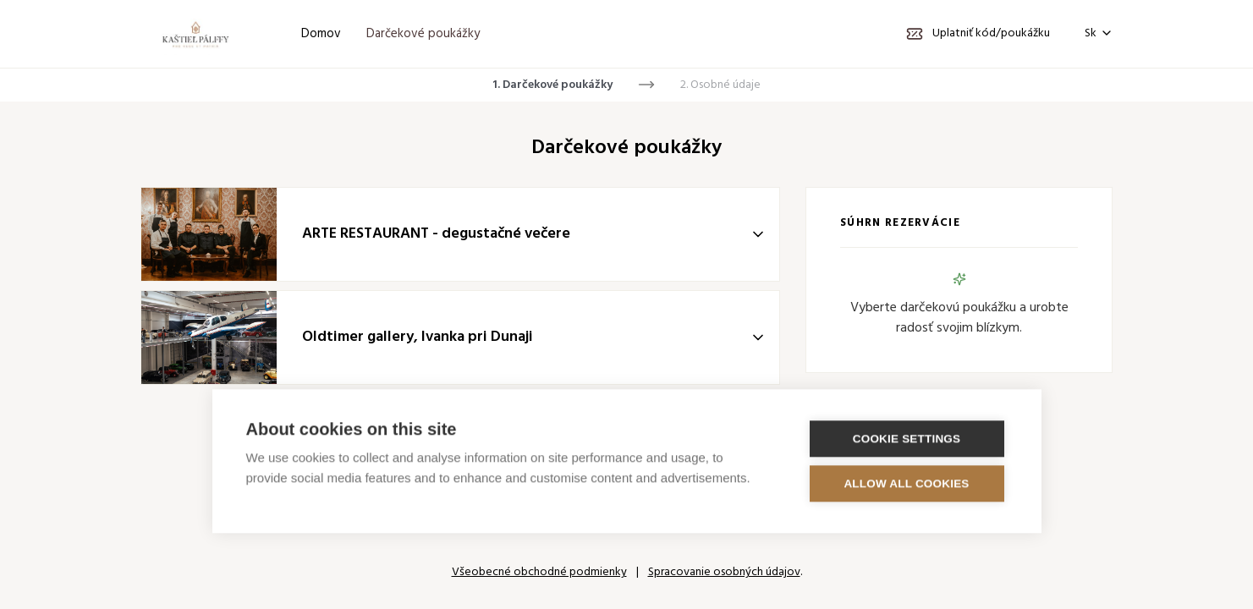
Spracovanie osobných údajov (724, 572)
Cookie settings (907, 437)
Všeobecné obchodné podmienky (539, 572)
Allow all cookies (906, 482)
